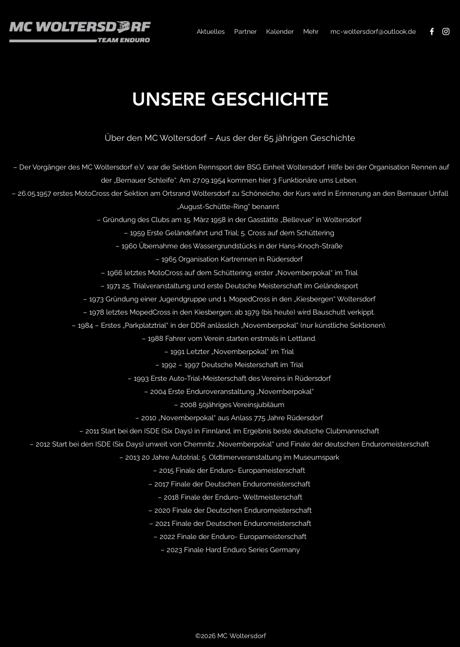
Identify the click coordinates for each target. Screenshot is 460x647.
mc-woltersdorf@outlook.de (373, 31)
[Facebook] (432, 31)
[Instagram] (446, 31)
